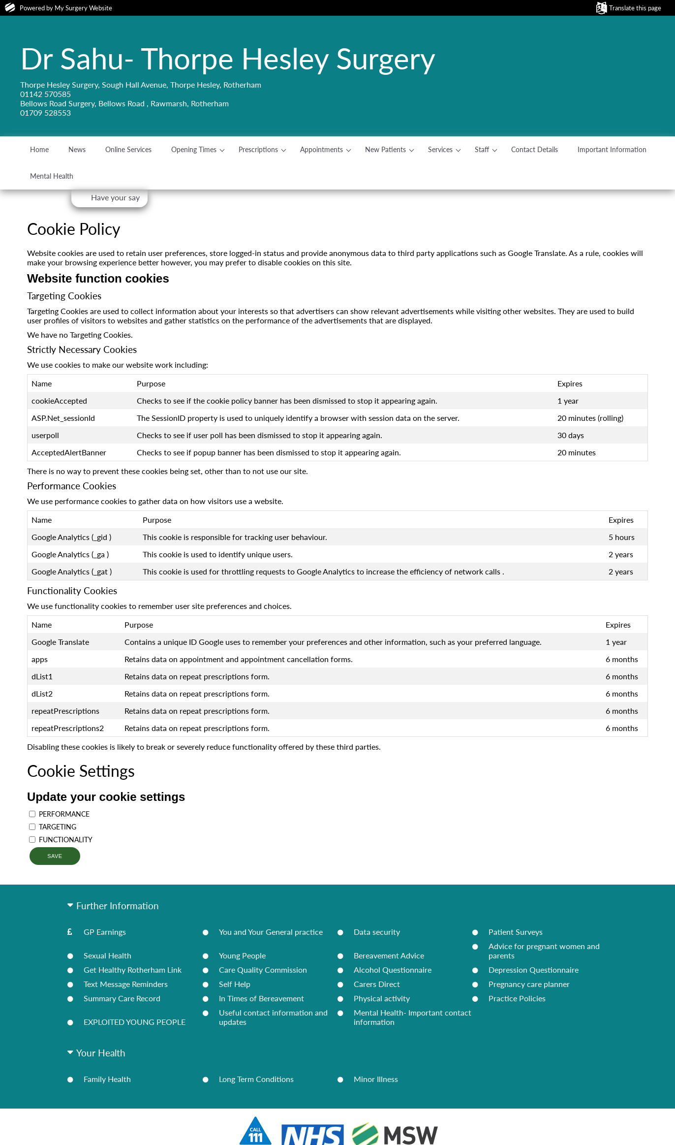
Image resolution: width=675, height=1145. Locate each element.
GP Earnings (105, 931)
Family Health (107, 1078)
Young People (242, 955)
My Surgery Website (83, 8)
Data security (377, 931)
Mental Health (51, 176)
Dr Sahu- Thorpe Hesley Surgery (227, 58)
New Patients (385, 149)
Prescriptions (258, 149)
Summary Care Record (122, 998)
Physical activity (382, 998)
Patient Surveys (516, 931)
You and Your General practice (271, 931)
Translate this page (635, 8)
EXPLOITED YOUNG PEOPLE (134, 1021)
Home (39, 149)
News (77, 149)
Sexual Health (107, 955)
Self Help (234, 983)
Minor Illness (376, 1078)
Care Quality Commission (263, 969)
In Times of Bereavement (261, 998)
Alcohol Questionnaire (392, 969)
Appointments (321, 149)
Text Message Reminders (126, 983)
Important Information (612, 149)
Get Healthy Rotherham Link (133, 969)
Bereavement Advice (389, 955)
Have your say (115, 197)
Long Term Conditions (256, 1078)
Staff (482, 149)
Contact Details (534, 149)
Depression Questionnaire (534, 969)
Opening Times (193, 149)
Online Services (128, 149)
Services (440, 149)
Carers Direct (377, 983)
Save (54, 856)
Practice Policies (517, 998)
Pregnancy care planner (529, 983)
